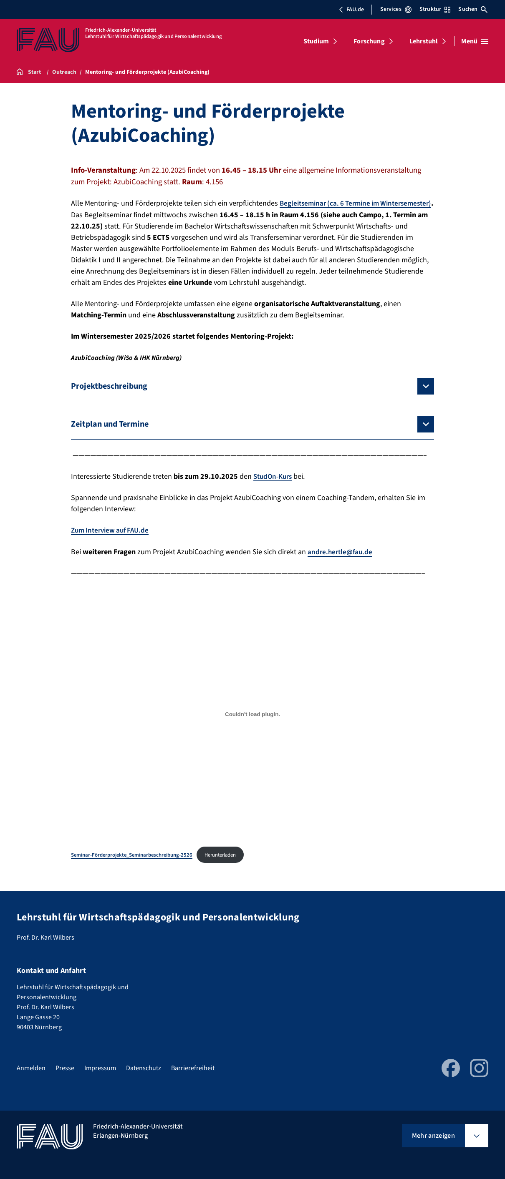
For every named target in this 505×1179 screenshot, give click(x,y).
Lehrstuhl (423, 41)
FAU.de (351, 9)
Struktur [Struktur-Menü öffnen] (434, 9)
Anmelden (31, 1067)
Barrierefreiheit (193, 1067)
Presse (65, 1067)
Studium (316, 41)
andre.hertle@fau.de (341, 551)
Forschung (369, 41)
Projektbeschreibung (109, 386)
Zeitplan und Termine (110, 424)
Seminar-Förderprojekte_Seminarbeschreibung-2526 (131, 854)
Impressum (100, 1067)
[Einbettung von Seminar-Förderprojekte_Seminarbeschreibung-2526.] (252, 713)
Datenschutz (143, 1067)
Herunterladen (220, 854)
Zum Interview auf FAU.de (112, 530)
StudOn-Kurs (274, 476)
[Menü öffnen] (474, 41)
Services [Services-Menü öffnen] (396, 9)
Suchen (472, 9)
